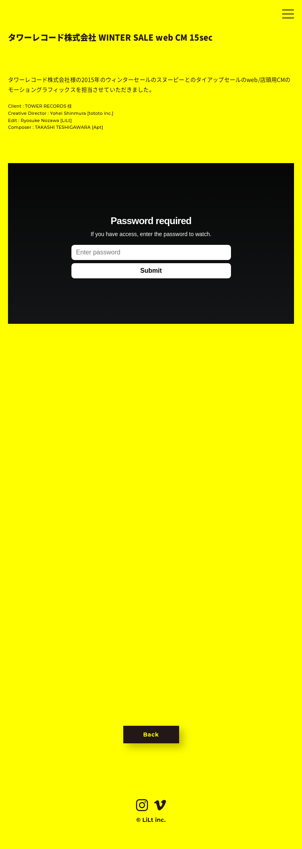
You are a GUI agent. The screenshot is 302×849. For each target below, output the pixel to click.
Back (151, 734)
